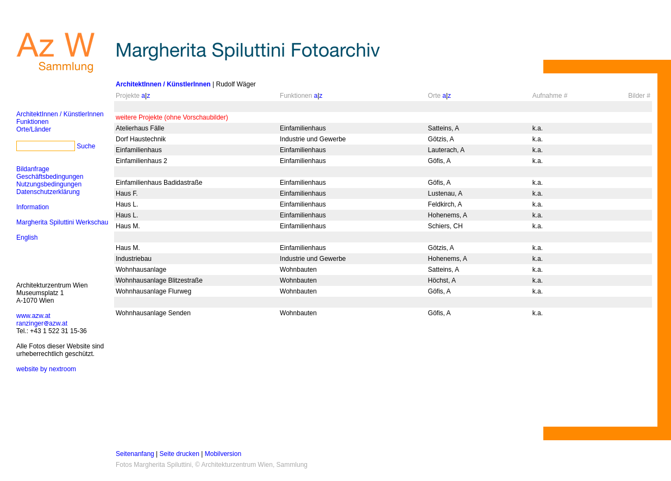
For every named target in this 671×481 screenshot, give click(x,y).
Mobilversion (223, 454)
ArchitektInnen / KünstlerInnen (60, 114)
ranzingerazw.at (41, 323)
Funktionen (32, 122)
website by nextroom (46, 369)
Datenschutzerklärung (48, 192)
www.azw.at (33, 316)
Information (32, 207)
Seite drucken (179, 454)
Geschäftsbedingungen (49, 176)
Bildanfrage (32, 169)
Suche (86, 146)
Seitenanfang (135, 454)
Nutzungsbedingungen (48, 184)
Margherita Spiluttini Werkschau (62, 222)
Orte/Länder (33, 129)
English (26, 237)
